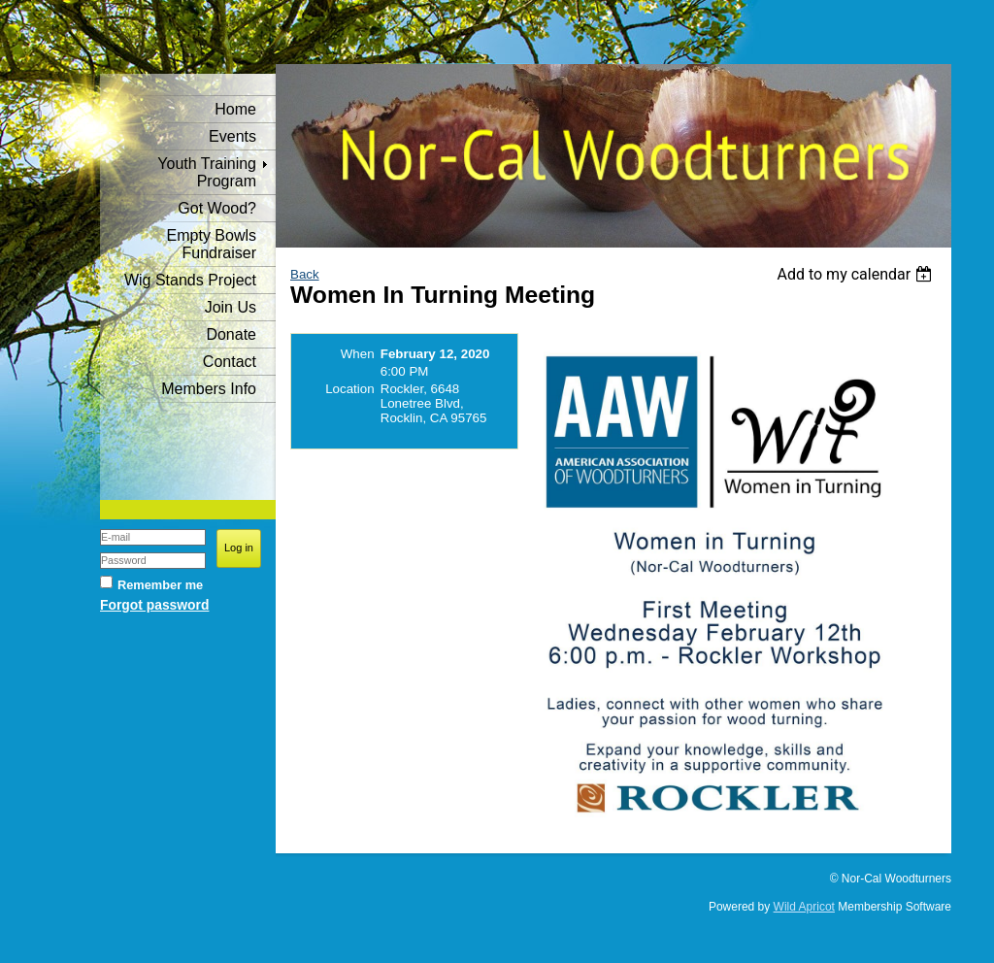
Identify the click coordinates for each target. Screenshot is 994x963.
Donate (231, 334)
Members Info (208, 389)
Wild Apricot (804, 906)
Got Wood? (217, 208)
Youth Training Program (206, 172)
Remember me (160, 585)
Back (304, 274)
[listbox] (857, 274)
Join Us (230, 307)
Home (235, 109)
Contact (229, 361)
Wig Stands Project (190, 280)
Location (349, 389)
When (358, 354)
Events (232, 136)
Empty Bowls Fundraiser (211, 244)
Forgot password (154, 605)
